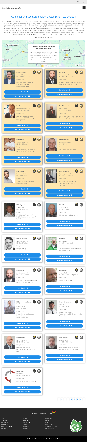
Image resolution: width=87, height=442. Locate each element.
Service (25, 418)
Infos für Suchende (50, 428)
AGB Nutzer (26, 424)
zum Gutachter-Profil (22, 97)
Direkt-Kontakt (22, 93)
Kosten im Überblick (28, 422)
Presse (46, 422)
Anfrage (47, 420)
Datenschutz (4, 424)
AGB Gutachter (5, 422)
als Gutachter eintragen (51, 426)
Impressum (4, 420)
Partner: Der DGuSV (50, 424)
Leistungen (26, 420)
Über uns (3, 428)
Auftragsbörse (48, 418)
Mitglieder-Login (80, 2)
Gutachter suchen (27, 426)
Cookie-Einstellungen (6, 426)
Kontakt (3, 418)
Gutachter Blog (27, 428)
